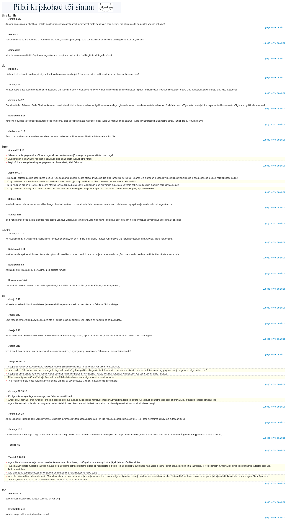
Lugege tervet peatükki (274, 27)
